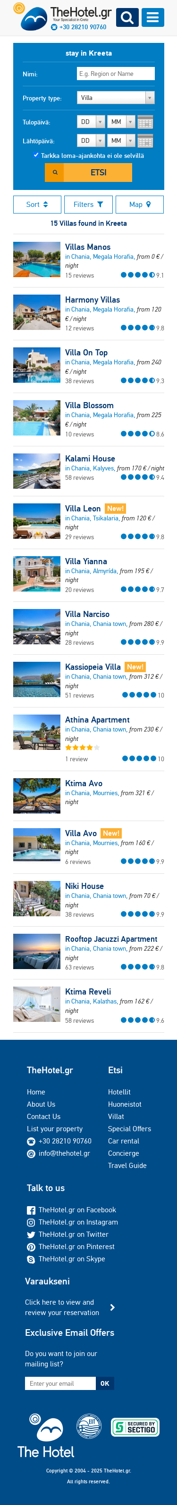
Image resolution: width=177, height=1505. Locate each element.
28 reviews (79, 642)
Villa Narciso (87, 614)
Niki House (84, 886)
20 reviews (79, 589)
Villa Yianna (86, 561)
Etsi (99, 172)
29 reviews (79, 537)
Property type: (42, 98)
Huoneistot (125, 1104)
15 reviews (79, 275)
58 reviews (79, 477)
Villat (116, 1116)
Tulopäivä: (37, 122)
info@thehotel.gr (58, 1153)
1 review (76, 759)
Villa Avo (81, 833)
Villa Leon (83, 508)
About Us (41, 1104)
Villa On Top (86, 352)
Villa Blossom (89, 405)
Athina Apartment (97, 720)
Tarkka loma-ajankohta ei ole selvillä (92, 155)
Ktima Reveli (88, 992)
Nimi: (30, 74)
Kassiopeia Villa (93, 667)
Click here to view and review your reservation (62, 1307)
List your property (55, 1128)
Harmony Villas (92, 300)
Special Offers (129, 1128)
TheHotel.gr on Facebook (71, 1209)
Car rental (123, 1140)
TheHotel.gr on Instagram (72, 1221)
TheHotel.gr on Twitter (68, 1234)
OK (105, 1383)
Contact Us (43, 1116)
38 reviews (79, 381)
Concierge (123, 1153)
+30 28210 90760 (65, 1140)
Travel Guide (127, 1165)
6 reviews (78, 861)
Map (140, 204)
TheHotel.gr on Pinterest (71, 1246)
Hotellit (119, 1091)
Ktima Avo (83, 783)
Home (36, 1091)
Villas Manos (87, 247)
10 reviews (79, 434)
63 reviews (79, 967)
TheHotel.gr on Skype (66, 1258)
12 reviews (79, 328)
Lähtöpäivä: (39, 141)
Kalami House (90, 458)
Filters (88, 204)
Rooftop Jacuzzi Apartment (111, 939)
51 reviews (79, 695)
